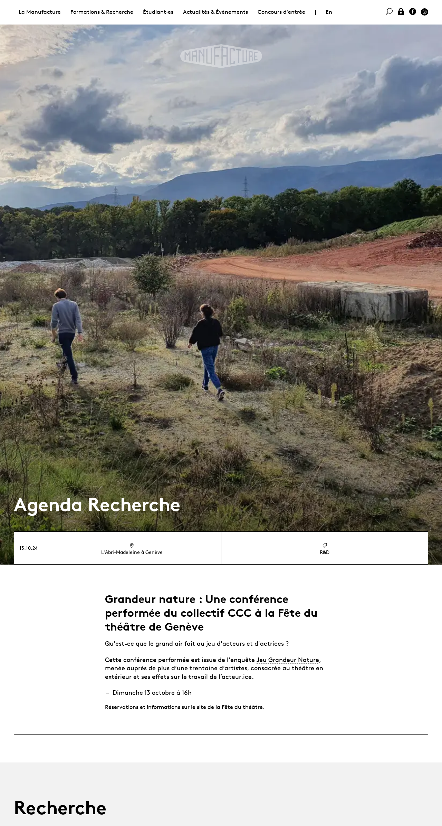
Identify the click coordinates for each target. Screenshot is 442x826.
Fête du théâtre (242, 707)
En (329, 12)
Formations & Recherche (101, 12)
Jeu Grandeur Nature (288, 659)
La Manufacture (40, 12)
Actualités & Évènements (215, 12)
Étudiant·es (158, 12)
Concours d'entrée (281, 12)
